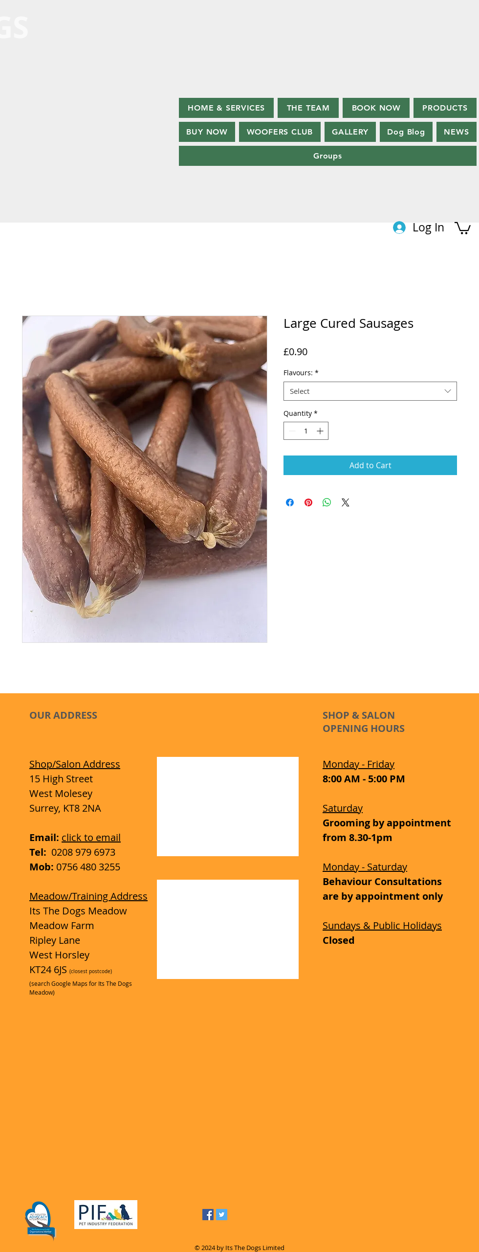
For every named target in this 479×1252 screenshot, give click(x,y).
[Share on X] (345, 502)
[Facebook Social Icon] (208, 1214)
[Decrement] (291, 430)
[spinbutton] (306, 430)
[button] (463, 227)
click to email (91, 837)
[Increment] (321, 430)
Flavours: (301, 372)
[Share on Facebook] (290, 502)
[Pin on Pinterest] (308, 502)
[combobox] (370, 391)
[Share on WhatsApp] (327, 502)
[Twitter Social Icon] (221, 1214)
